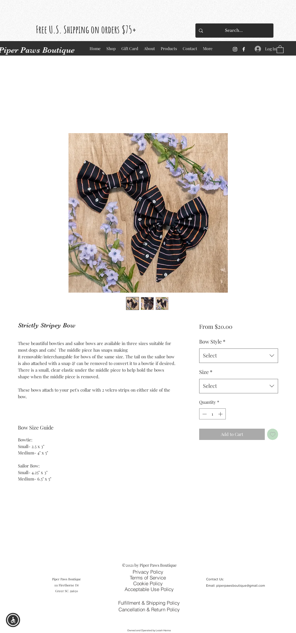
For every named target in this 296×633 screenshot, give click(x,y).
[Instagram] (235, 49)
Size (205, 371)
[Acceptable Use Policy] (149, 589)
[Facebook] (244, 49)
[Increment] (221, 414)
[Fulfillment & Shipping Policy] (149, 602)
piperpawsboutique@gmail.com (240, 586)
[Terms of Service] (148, 577)
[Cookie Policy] (147, 583)
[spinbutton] (212, 414)
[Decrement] (204, 414)
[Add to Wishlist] (272, 434)
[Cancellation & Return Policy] (149, 609)
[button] (280, 49)
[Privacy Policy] (148, 572)
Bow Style (212, 341)
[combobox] (238, 355)
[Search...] (233, 30)
